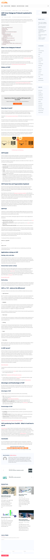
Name (2, 552)
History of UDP (4, 28)
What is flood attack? (4, 364)
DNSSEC (39, 101)
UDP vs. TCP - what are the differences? (8, 37)
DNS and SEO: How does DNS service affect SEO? (6, 496)
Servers (39, 72)
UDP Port (3, 32)
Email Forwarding (41, 108)
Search (44, 12)
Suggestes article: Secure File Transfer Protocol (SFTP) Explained (11, 420)
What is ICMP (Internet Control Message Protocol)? (24, 520)
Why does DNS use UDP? (6, 517)
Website (25, 552)
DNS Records (40, 57)
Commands (40, 52)
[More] (27, 448)
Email (13, 552)
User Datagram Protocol (25, 449)
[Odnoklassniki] (16, 448)
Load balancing (40, 63)
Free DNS (39, 91)
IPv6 (13, 270)
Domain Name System (27, 57)
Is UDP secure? (4, 38)
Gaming (11, 449)
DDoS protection (28, 379)
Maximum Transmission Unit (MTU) (20, 192)
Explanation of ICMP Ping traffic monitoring (14, 374)
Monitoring (40, 65)
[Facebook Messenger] (23, 448)
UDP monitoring (4, 427)
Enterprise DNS (40, 110)
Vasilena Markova (8, 10)
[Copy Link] (24, 448)
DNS (24, 10)
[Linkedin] (10, 448)
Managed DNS (40, 93)
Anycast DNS (19, 377)
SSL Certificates (40, 74)
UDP (19, 449)
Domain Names (40, 112)
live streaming (25, 402)
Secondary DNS (40, 97)
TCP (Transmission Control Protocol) (12, 115)
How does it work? (5, 29)
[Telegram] (20, 448)
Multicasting (5, 36)
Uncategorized (40, 78)
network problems (23, 433)
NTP (33, 220)
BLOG (2, 5)
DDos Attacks (5, 449)
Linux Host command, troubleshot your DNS (16, 470)
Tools (39, 76)
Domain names (40, 59)
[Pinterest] (13, 448)
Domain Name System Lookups (8, 35)
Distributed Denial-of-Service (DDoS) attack (19, 64)
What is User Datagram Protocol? (7, 27)
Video (30, 449)
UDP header (4, 30)
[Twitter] (9, 448)
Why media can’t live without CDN (23, 495)
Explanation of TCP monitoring (13, 398)
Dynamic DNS (40, 95)
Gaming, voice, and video (7, 34)
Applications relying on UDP (6, 33)
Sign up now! (17, 103)
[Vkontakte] (15, 448)
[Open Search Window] (48, 5)
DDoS (23, 10)
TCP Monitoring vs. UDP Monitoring (17, 149)
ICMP (14, 370)
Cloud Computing (41, 50)
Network (39, 67)
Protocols (39, 70)
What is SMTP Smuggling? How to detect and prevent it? (42, 23)
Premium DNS (13, 5)
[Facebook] (7, 448)
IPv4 (11, 270)
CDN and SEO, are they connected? (15, 477)
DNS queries (10, 274)
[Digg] (26, 448)
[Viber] (21, 448)
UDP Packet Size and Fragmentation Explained (9, 31)
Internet (27, 10)
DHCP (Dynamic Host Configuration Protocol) (23, 82)
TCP (17, 449)
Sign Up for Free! (7, 5)
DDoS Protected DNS (20, 5)
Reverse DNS (40, 99)
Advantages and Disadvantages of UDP (9, 39)
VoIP (28, 222)
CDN (24, 497)
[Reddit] (12, 448)
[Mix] (18, 448)
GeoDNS (26, 5)
